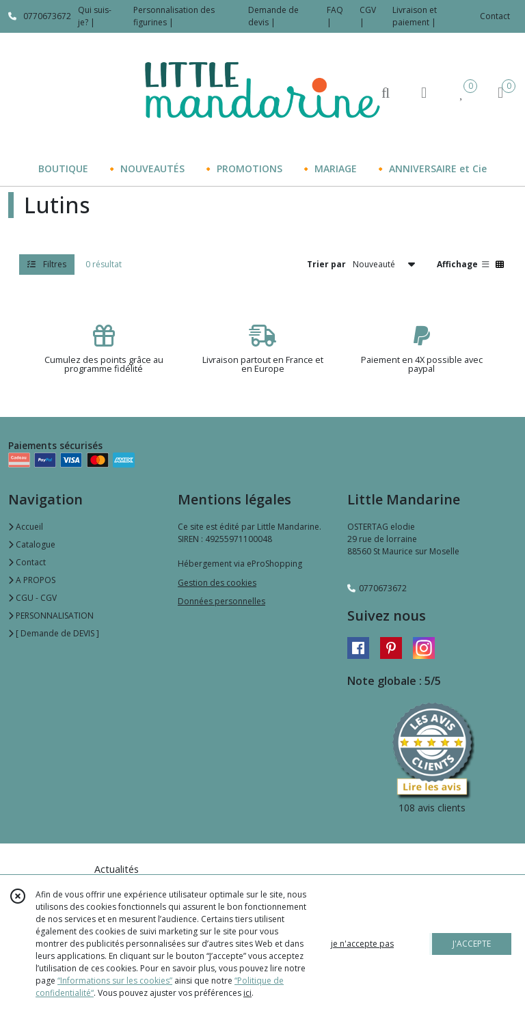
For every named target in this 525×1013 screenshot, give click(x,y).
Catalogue (31, 544)
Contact (495, 16)
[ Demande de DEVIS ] (53, 633)
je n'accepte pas (362, 943)
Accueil (25, 526)
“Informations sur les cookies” (114, 980)
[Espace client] (423, 92)
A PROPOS (31, 580)
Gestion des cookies (217, 583)
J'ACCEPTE (472, 943)
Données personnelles (221, 601)
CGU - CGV (32, 598)
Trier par (326, 264)
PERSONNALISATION (51, 615)
